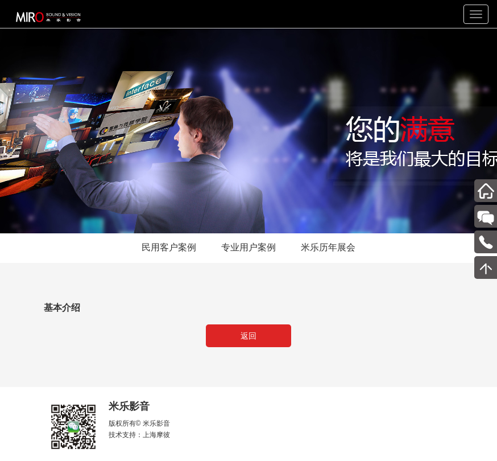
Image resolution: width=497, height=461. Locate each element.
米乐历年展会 (328, 247)
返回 (248, 335)
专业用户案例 (248, 247)
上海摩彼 (156, 435)
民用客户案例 (169, 247)
